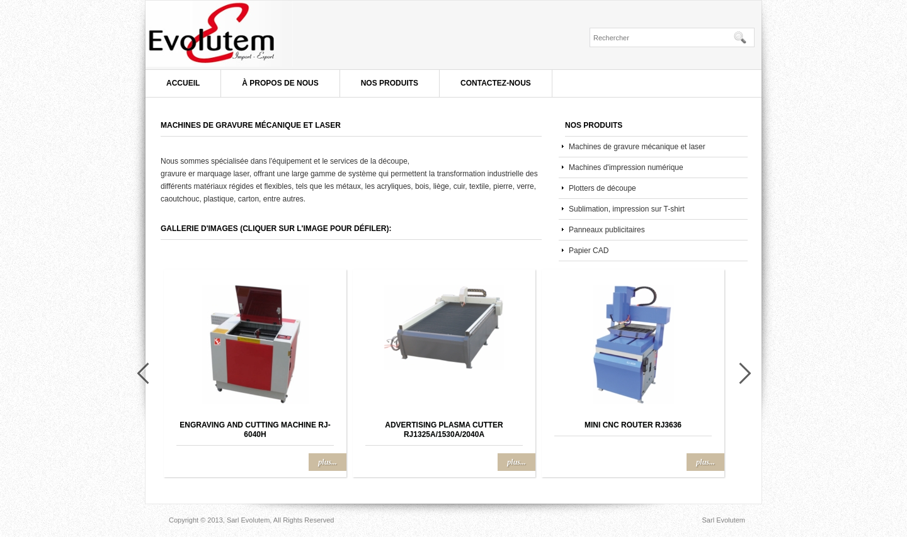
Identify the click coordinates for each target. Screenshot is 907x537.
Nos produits (389, 83)
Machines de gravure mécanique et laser (637, 146)
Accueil (183, 83)
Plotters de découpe (602, 188)
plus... (327, 462)
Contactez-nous (495, 83)
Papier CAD (588, 250)
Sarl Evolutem (257, 35)
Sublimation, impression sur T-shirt (627, 209)
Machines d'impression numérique (626, 167)
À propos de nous (280, 83)
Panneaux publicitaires (607, 229)
